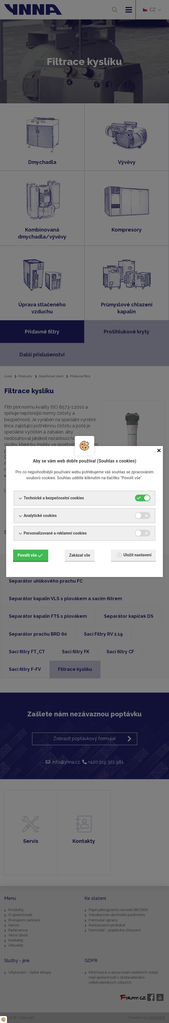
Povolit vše (30, 555)
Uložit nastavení (134, 555)
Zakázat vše (79, 555)
